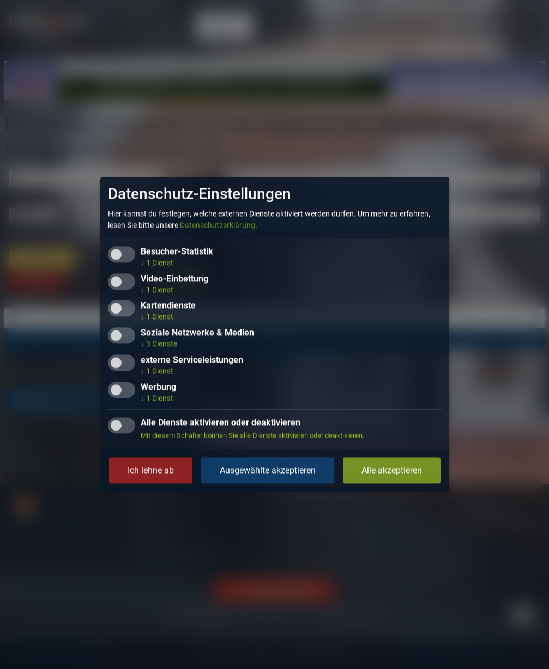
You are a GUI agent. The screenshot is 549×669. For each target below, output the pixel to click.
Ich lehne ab (151, 470)
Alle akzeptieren (391, 470)
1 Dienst (157, 262)
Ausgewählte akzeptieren (268, 470)
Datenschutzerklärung (217, 224)
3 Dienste (159, 344)
